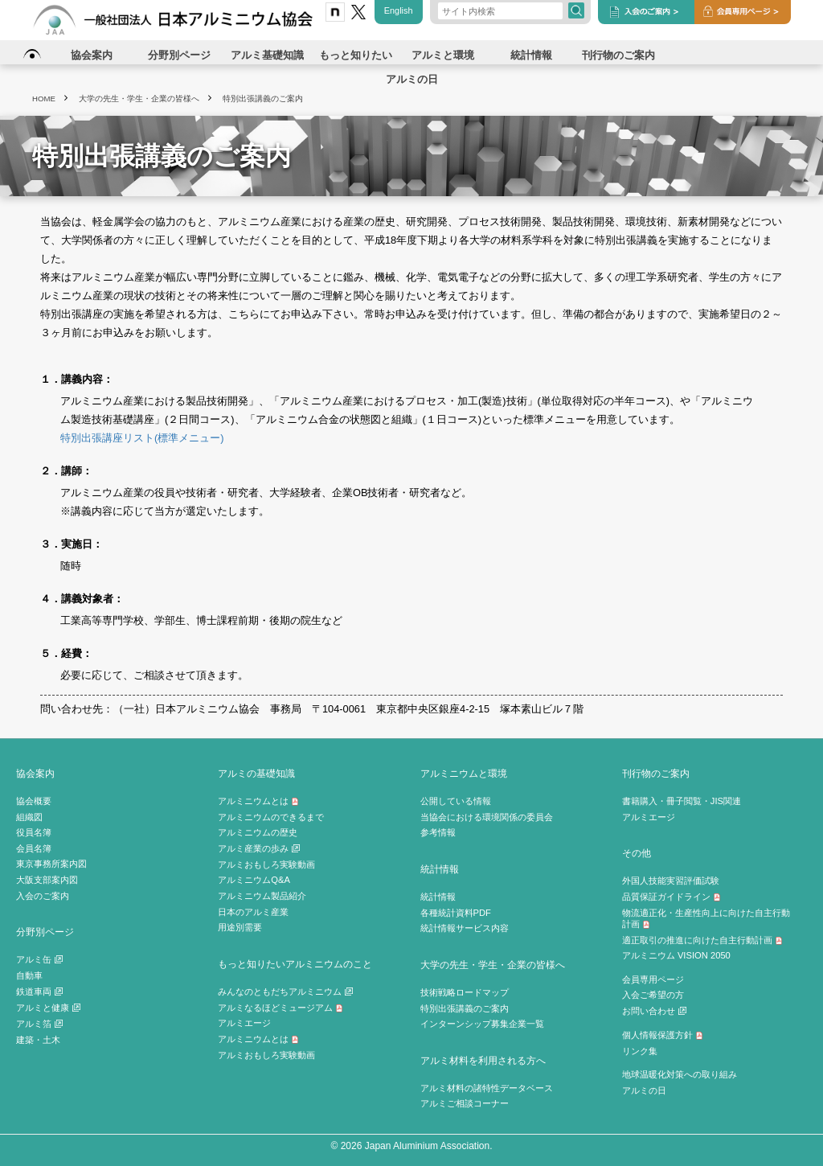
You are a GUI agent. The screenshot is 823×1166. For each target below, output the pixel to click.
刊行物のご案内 (656, 773)
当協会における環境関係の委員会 (486, 817)
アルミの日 (644, 1090)
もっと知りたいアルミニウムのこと (295, 964)
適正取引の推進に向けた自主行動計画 (702, 940)
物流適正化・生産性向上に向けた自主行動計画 (706, 919)
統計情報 (439, 869)
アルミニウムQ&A (254, 880)
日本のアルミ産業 (253, 912)
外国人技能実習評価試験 (670, 880)
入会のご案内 (42, 896)
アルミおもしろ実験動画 (266, 864)
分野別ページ (45, 931)
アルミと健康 (48, 1007)
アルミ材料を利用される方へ (483, 1060)
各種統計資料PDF (455, 913)
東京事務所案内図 (51, 863)
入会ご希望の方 (653, 995)
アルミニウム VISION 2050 (676, 955)
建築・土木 (38, 1040)
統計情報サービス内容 (464, 928)
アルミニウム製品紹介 (262, 896)
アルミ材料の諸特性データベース (486, 1088)
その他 (636, 853)
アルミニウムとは (258, 801)
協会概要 (33, 801)
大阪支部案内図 (47, 880)
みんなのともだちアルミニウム (285, 991)
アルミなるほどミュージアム (280, 1007)
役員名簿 (33, 832)
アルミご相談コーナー (464, 1103)
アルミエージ (244, 1023)
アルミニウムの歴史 (257, 832)
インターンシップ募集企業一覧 (482, 1023)
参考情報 (438, 832)
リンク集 (639, 1051)
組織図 (29, 817)
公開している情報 (455, 801)
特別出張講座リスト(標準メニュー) (142, 438)
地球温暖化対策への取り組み (679, 1074)
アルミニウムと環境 (463, 773)
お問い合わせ (654, 1011)
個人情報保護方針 (662, 1035)
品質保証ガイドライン (671, 896)
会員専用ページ (653, 979)
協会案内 (35, 773)
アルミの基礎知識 (256, 773)
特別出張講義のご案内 (464, 1008)
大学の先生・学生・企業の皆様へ (492, 964)
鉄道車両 (39, 991)
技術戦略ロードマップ (464, 992)
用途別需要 (240, 927)
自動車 (29, 975)
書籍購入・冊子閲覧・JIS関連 (681, 801)
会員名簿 (33, 848)
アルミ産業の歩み (259, 848)
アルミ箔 (39, 1023)
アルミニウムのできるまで (271, 817)
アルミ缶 (39, 959)
